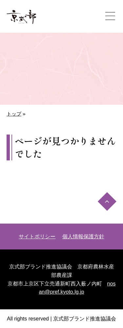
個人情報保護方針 (83, 236)
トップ (14, 114)
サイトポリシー (37, 236)
